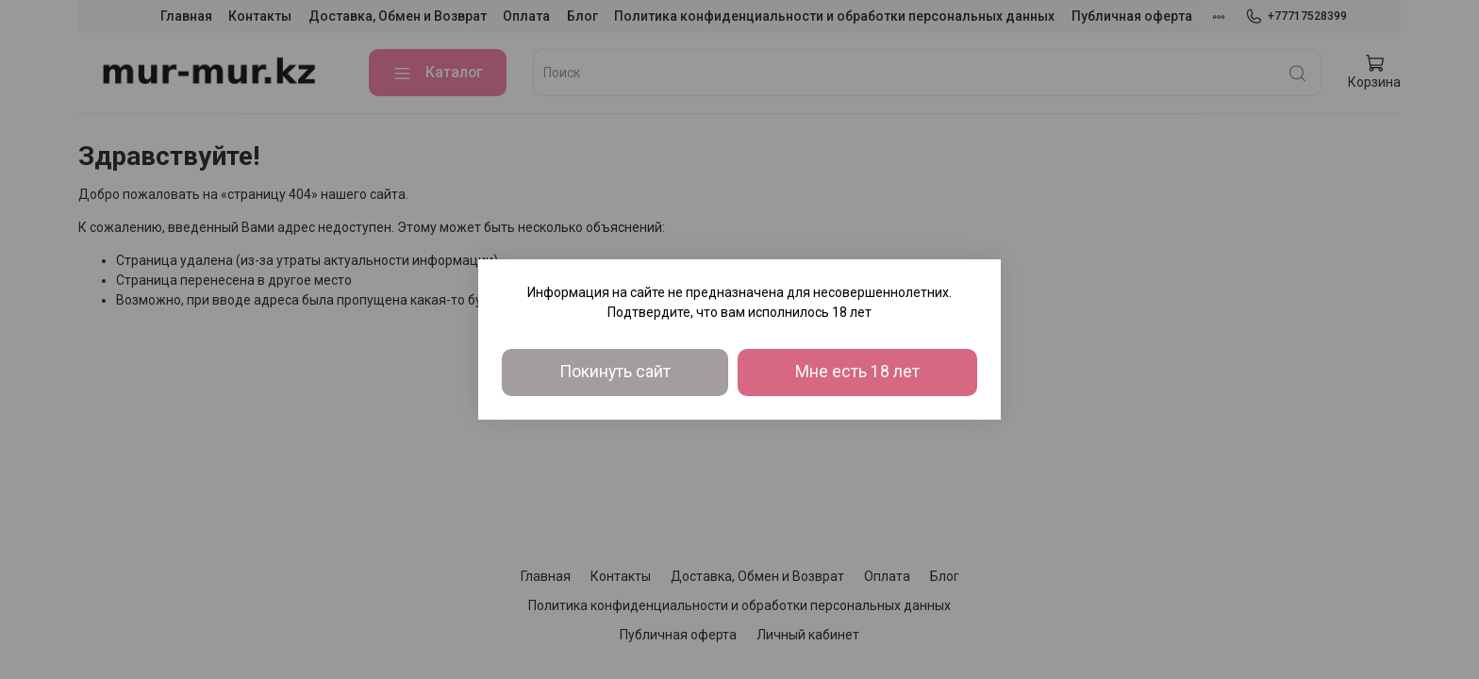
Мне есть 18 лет (857, 371)
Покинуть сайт (615, 371)
